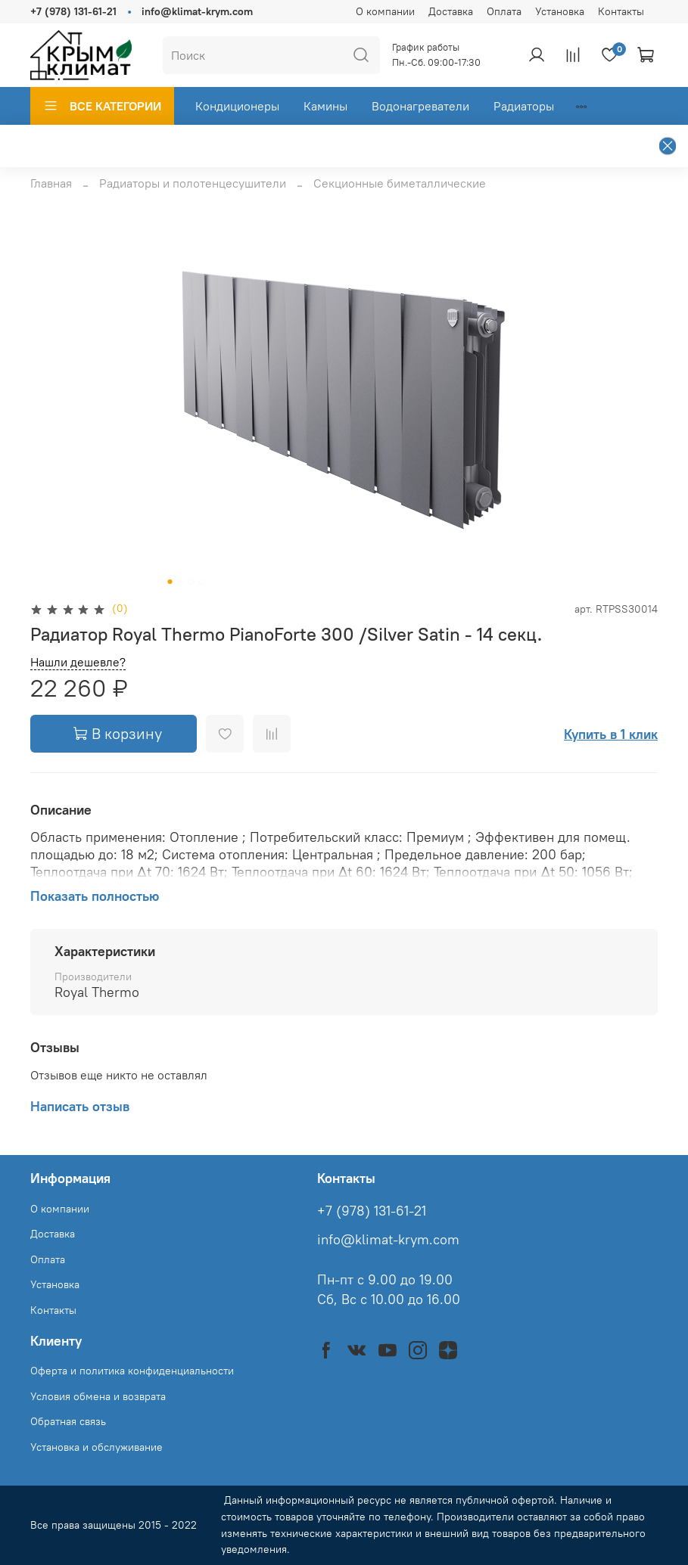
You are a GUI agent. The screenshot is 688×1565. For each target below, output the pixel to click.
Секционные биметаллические (399, 183)
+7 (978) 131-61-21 (73, 11)
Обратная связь (68, 1421)
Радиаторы (523, 105)
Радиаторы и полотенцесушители (192, 183)
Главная (51, 183)
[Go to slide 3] (190, 581)
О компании (385, 11)
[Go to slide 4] (201, 581)
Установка (559, 11)
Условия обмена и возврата (98, 1396)
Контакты (621, 11)
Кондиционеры (237, 105)
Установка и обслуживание (96, 1447)
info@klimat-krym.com (197, 11)
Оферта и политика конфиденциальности (132, 1370)
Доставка (450, 11)
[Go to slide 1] (169, 581)
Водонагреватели (420, 105)
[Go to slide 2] (180, 581)
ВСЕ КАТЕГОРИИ (102, 105)
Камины (325, 105)
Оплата (504, 11)
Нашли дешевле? (78, 662)
